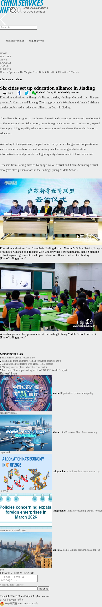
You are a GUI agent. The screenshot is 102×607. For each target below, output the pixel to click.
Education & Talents (68, 72)
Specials (5, 62)
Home (3, 53)
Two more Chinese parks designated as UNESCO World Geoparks (35, 370)
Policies (5, 56)
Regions (5, 69)
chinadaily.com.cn (15, 40)
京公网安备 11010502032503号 (21, 604)
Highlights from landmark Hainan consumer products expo (31, 360)
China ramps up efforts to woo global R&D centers (27, 363)
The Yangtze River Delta (32, 72)
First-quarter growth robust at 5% (18, 357)
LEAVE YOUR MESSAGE (17, 573)
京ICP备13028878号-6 (12, 600)
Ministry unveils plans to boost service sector (24, 367)
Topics (4, 65)
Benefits (51, 72)
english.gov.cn (36, 40)
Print (10, 93)
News (3, 59)
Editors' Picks (8, 373)
